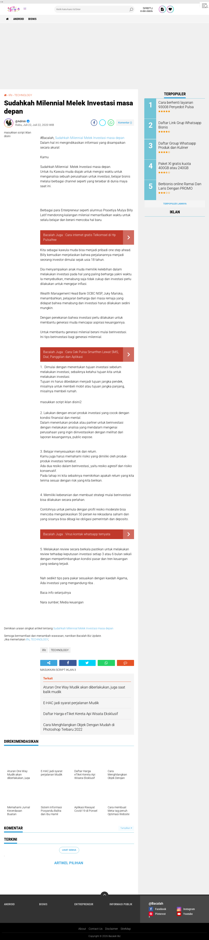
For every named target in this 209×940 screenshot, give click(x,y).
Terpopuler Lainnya (174, 203)
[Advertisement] (104, 53)
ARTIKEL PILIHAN (68, 863)
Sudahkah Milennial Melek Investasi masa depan (89, 138)
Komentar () (125, 122)
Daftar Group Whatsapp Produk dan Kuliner (175, 145)
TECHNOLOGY (23, 95)
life (10, 95)
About (82, 928)
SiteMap (126, 928)
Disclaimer (111, 928)
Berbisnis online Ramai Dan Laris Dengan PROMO (178, 186)
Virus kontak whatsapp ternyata (87, 534)
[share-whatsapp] (111, 122)
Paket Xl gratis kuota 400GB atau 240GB (179, 165)
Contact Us (95, 928)
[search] (94, 9)
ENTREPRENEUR (83, 904)
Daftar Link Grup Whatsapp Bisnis (178, 125)
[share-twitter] (102, 122)
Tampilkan (126, 828)
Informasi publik (121, 904)
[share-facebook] (94, 122)
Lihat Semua (69, 850)
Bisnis (33, 19)
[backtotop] (104, 896)
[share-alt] (48, 663)
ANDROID (18, 19)
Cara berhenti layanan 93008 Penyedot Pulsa (179, 105)
